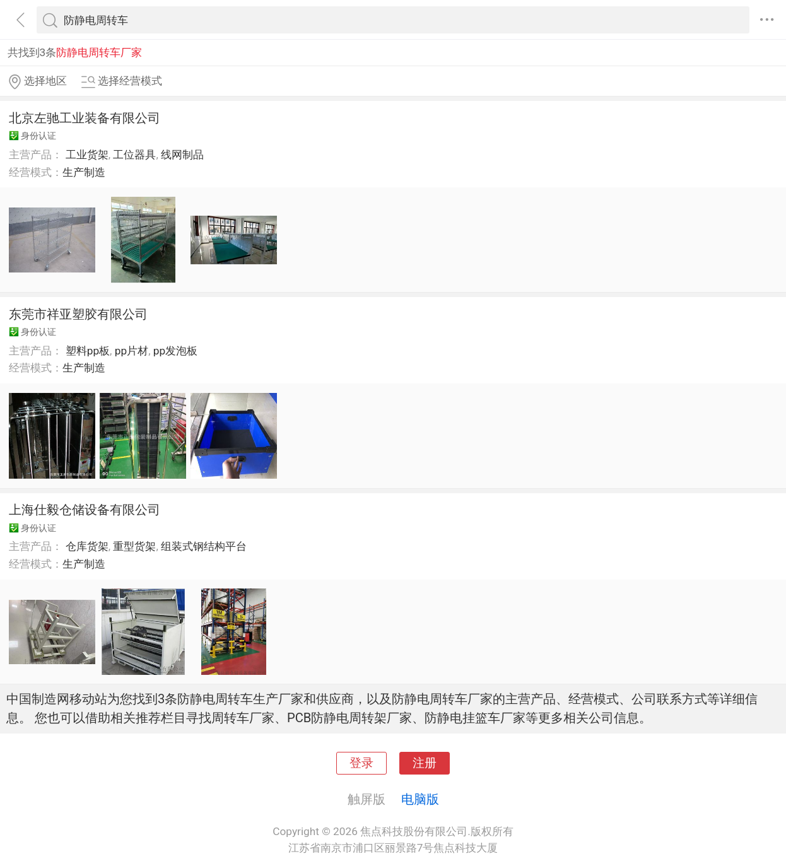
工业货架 (87, 154)
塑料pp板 (88, 350)
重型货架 (134, 546)
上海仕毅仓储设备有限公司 (84, 509)
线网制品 (182, 154)
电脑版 (420, 799)
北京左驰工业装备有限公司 (84, 118)
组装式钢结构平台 (204, 546)
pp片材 (131, 350)
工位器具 (134, 154)
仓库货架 (87, 546)
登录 (361, 763)
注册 (425, 763)
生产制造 (83, 172)
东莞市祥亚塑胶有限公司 (78, 314)
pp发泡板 (175, 350)
